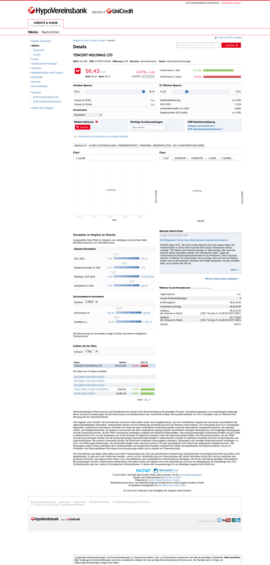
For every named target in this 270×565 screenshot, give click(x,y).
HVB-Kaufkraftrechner (46, 97)
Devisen (36, 81)
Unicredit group (231, 3)
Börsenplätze (162, 145)
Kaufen (84, 127)
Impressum (64, 502)
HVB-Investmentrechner (47, 101)
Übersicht (38, 50)
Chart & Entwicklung (102, 145)
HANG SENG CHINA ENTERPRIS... (92, 389)
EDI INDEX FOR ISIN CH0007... (90, 377)
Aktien (35, 45)
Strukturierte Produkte (44, 63)
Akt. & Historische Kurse (188, 145)
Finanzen (145, 145)
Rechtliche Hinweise (99, 502)
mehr (233, 269)
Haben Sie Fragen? (42, 107)
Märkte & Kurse (81, 40)
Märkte (94, 40)
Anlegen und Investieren (201, 125)
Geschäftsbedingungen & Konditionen (132, 502)
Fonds (35, 59)
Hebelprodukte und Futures (47, 72)
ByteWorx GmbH (172, 477)
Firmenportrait (128, 145)
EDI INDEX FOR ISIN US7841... (90, 385)
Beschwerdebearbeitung (43, 502)
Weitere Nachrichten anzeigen (221, 278)
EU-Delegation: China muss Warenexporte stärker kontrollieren (194, 240)
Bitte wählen (138, 127)
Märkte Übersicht (41, 41)
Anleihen (36, 68)
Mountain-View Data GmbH (172, 485)
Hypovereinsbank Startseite (202, 3)
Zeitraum (78, 302)
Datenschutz (79, 502)
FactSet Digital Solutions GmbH (163, 480)
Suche (36, 54)
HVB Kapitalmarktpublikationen (204, 129)
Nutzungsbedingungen (190, 475)
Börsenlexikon (39, 86)
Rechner (36, 92)
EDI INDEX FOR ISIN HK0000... (90, 381)
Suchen (230, 45)
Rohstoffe (37, 77)
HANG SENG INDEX (84, 393)
